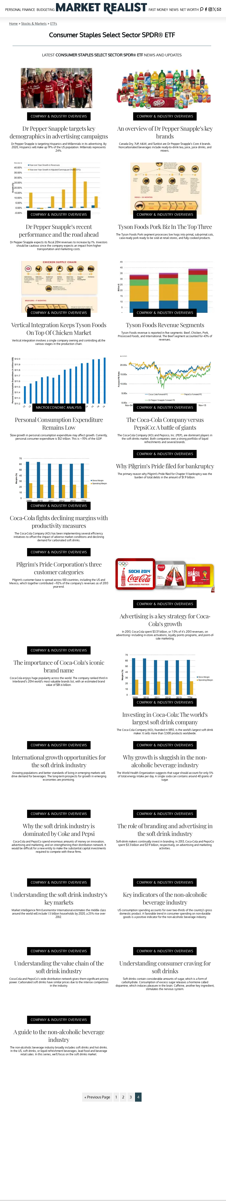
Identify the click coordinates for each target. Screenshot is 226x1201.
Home (13, 23)
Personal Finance (20, 10)
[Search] (202, 8)
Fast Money (158, 10)
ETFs (53, 23)
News (173, 10)
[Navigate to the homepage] (101, 8)
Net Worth (189, 10)
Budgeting (46, 10)
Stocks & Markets (34, 23)
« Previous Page (97, 1097)
